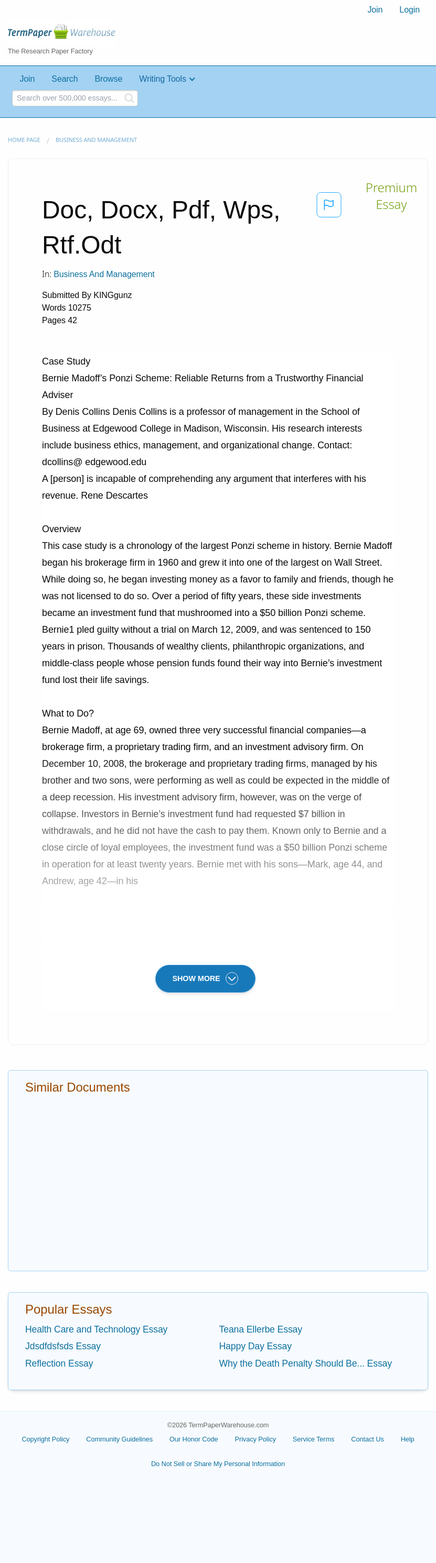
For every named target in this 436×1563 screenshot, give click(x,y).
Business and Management (96, 140)
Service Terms (314, 1439)
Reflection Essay (59, 1363)
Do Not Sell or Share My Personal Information (218, 1464)
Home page (24, 140)
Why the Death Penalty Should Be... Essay (305, 1363)
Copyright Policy (45, 1439)
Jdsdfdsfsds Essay (63, 1346)
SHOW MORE (205, 978)
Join (374, 9)
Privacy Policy (255, 1439)
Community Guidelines (119, 1439)
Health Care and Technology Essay (96, 1329)
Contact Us (367, 1439)
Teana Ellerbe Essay (261, 1329)
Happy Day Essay (255, 1346)
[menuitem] (375, 10)
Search (64, 78)
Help (407, 1439)
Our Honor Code (193, 1439)
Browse (108, 78)
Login (409, 9)
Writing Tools (162, 78)
